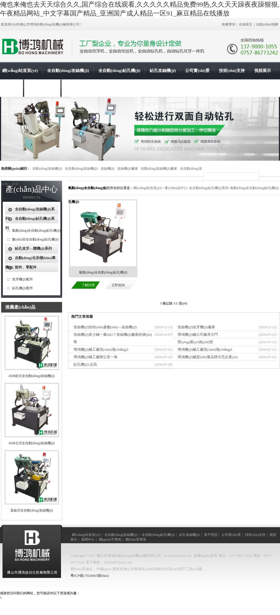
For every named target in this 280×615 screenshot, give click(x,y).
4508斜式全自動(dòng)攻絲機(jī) (32, 376)
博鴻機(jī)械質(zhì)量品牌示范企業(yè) (207, 357)
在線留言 (245, 24)
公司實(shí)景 (197, 70)
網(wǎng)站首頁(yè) (20, 70)
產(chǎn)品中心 (176, 188)
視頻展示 (262, 70)
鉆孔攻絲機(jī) (163, 70)
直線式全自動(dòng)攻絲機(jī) (31, 510)
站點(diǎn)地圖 (267, 24)
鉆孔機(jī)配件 (22, 288)
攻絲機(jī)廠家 (127, 168)
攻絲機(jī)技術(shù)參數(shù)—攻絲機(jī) (105, 327)
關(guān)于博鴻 (42, 88)
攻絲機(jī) (108, 168)
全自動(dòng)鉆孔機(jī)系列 (209, 188)
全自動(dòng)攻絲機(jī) (68, 70)
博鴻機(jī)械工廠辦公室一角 (95, 357)
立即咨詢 (118, 285)
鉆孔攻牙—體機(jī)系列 (33, 248)
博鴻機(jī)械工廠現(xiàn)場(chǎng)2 (100, 349)
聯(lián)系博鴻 (79, 88)
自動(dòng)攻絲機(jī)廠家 (159, 168)
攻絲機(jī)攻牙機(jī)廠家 (196, 327)
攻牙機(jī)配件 (22, 279)
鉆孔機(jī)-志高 (85, 364)
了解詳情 (88, 285)
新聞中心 (10, 88)
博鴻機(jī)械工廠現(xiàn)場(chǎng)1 (204, 349)
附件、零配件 (26, 267)
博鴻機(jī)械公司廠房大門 (197, 334)
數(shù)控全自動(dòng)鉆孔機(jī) (35, 239)
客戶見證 (210, 535)
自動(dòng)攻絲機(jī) (47, 168)
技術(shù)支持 (232, 70)
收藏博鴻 (228, 24)
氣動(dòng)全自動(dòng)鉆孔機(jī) (36, 230)
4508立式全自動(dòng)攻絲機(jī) (32, 443)
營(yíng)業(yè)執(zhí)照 (195, 342)
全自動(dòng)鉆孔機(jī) (119, 70)
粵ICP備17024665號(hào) (89, 575)
